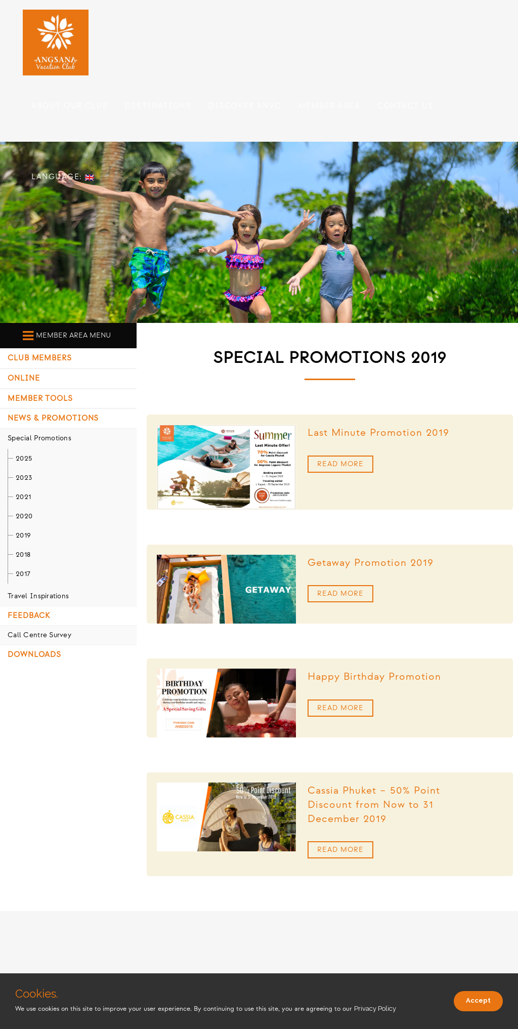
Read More (340, 464)
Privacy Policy (375, 1008)
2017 (23, 573)
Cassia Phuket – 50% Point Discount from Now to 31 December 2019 (374, 805)
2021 (23, 496)
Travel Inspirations (38, 596)
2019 (23, 535)
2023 (24, 477)
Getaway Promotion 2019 (371, 563)
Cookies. (36, 994)
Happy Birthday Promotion (374, 677)
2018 (23, 554)
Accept (478, 1000)
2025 (24, 458)
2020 (24, 516)
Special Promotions (39, 438)
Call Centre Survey (39, 635)
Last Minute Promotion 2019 (378, 433)
